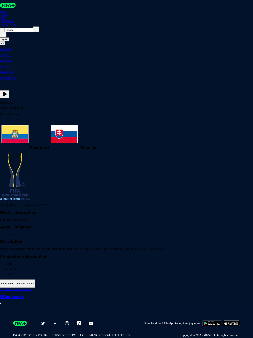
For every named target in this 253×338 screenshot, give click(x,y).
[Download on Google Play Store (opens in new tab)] (211, 323)
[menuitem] (126, 49)
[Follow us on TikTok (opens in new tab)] (78, 323)
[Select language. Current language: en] (2, 43)
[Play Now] (4, 94)
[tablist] (126, 283)
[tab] (8, 283)
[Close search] (2, 30)
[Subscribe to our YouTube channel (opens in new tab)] (90, 323)
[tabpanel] (126, 298)
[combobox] (19, 30)
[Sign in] (3, 34)
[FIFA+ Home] (8, 5)
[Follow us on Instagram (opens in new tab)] (67, 323)
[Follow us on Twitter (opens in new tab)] (43, 323)
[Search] (36, 29)
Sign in (4, 39)
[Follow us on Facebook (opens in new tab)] (55, 323)
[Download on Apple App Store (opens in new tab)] (231, 323)
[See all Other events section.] (126, 300)
